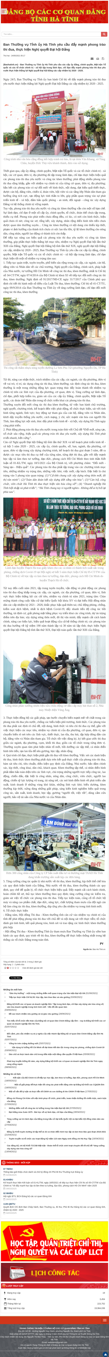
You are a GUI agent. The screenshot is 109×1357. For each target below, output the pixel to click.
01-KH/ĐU (8, 1179)
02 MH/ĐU (8, 1193)
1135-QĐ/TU (9, 1204)
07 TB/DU (8, 1169)
